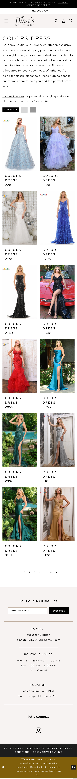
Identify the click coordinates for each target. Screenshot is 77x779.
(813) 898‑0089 (38, 636)
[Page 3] (34, 573)
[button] (7, 21)
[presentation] (19, 144)
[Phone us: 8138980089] (38, 12)
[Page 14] (52, 573)
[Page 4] (39, 573)
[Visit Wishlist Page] (70, 21)
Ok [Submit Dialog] (73, 768)
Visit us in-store (13, 97)
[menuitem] (7, 21)
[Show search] (56, 21)
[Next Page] (58, 573)
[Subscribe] (61, 612)
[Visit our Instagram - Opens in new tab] (38, 731)
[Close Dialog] (3, 769)
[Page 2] (29, 573)
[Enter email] (26, 612)
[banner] (24, 21)
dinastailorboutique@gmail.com (38, 641)
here (38, 776)
